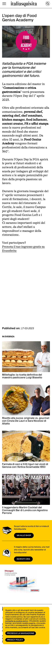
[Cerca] (47, 3)
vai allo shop (24, 535)
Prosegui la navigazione (20, 633)
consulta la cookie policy (16, 621)
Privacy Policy (15, 640)
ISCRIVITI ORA (23, 559)
